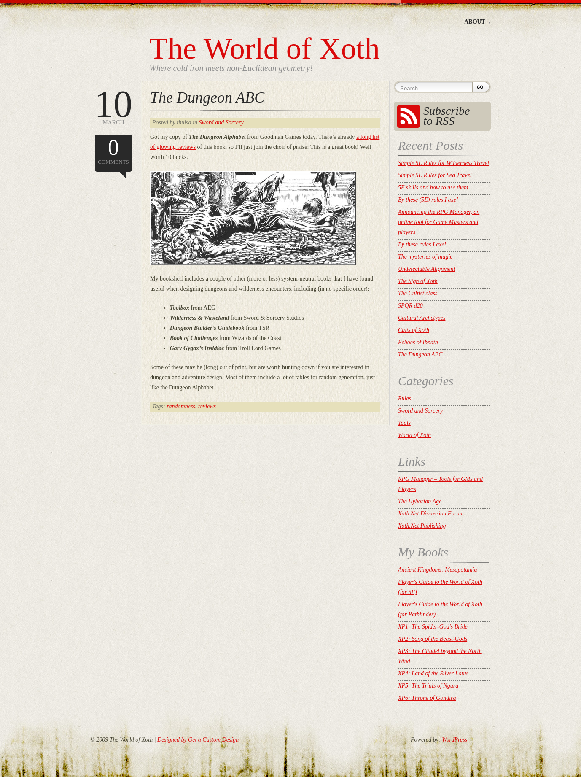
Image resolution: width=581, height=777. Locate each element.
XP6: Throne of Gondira (427, 698)
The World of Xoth (264, 48)
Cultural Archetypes (421, 318)
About (474, 22)
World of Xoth (414, 435)
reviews (207, 406)
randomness (181, 406)
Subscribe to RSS (446, 115)
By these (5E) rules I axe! (428, 200)
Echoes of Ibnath (418, 342)
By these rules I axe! (422, 244)
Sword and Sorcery (221, 122)
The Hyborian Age (419, 501)
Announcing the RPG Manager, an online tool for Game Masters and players (438, 222)
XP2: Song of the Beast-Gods (432, 639)
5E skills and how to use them (433, 187)
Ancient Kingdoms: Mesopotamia (437, 570)
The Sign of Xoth (418, 281)
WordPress (454, 740)
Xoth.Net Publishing (422, 526)
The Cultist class (417, 293)
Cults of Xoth (413, 330)
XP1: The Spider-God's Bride (433, 626)
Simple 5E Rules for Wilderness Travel (443, 163)
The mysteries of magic (425, 257)
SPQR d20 (410, 305)
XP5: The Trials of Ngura (428, 686)
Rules (404, 398)
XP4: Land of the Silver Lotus (433, 673)
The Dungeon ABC (207, 97)
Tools (404, 423)
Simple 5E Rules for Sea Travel (435, 175)
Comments (113, 150)
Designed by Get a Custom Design (198, 740)
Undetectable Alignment (426, 269)
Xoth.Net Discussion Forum (431, 513)
